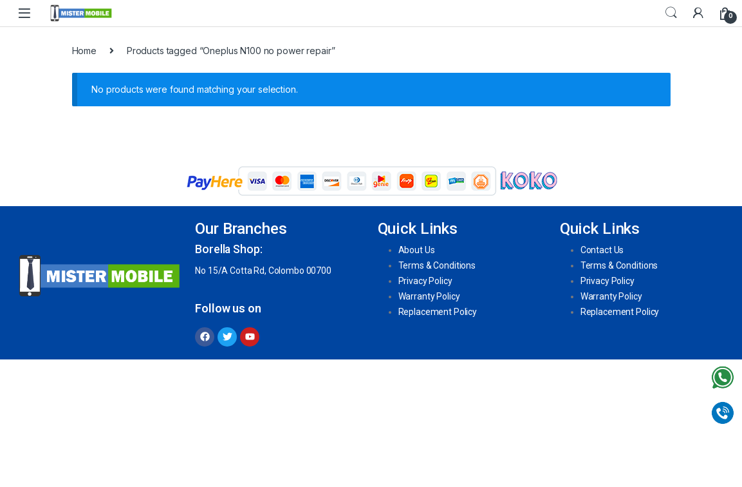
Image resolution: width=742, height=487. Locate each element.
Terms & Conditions (437, 265)
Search (671, 13)
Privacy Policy (425, 281)
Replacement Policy (437, 312)
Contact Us (602, 250)
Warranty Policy (429, 296)
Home (84, 50)
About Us (416, 250)
